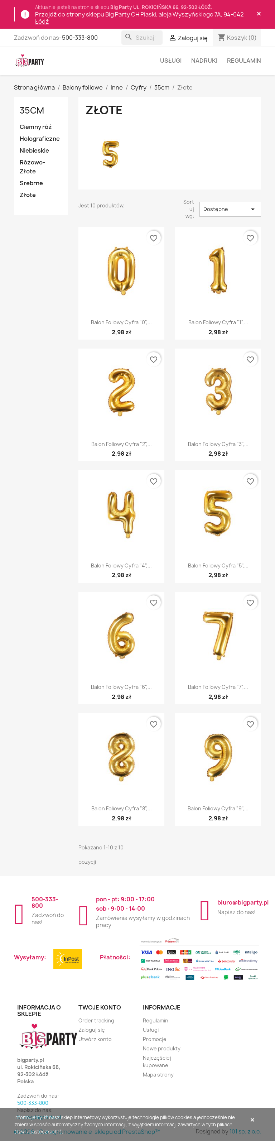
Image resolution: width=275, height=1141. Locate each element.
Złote (28, 195)
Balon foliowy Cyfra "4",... (121, 565)
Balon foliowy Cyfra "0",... (121, 322)
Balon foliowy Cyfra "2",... (121, 444)
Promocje (155, 1039)
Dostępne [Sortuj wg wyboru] (230, 209)
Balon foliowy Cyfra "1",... (218, 322)
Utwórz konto (95, 1039)
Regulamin (244, 60)
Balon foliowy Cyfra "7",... (218, 687)
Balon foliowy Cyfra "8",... (121, 808)
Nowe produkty (161, 1048)
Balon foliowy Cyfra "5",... (218, 565)
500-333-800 (80, 38)
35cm (32, 110)
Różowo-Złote (32, 166)
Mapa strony (158, 1074)
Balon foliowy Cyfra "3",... (218, 444)
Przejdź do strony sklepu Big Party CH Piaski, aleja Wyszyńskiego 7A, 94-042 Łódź (139, 17)
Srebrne (31, 183)
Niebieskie (34, 150)
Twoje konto (99, 1007)
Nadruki (204, 60)
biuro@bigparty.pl (243, 902)
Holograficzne (40, 139)
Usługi (171, 60)
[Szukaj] (142, 37)
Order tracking (96, 1020)
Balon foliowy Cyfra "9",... (218, 808)
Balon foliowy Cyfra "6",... (121, 687)
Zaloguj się (91, 1029)
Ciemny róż (36, 127)
